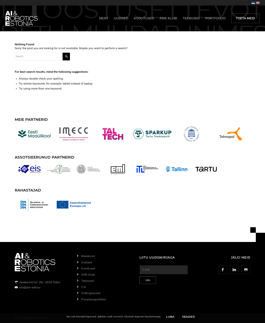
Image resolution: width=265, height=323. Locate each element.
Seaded (188, 316)
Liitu (147, 280)
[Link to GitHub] (245, 269)
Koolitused (88, 268)
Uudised (86, 262)
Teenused (87, 281)
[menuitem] (103, 18)
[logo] (21, 18)
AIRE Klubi (88, 274)
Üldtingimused (90, 293)
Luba (170, 316)
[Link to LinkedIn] (234, 269)
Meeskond (88, 256)
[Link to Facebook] (222, 269)
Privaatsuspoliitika (93, 299)
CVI (83, 287)
